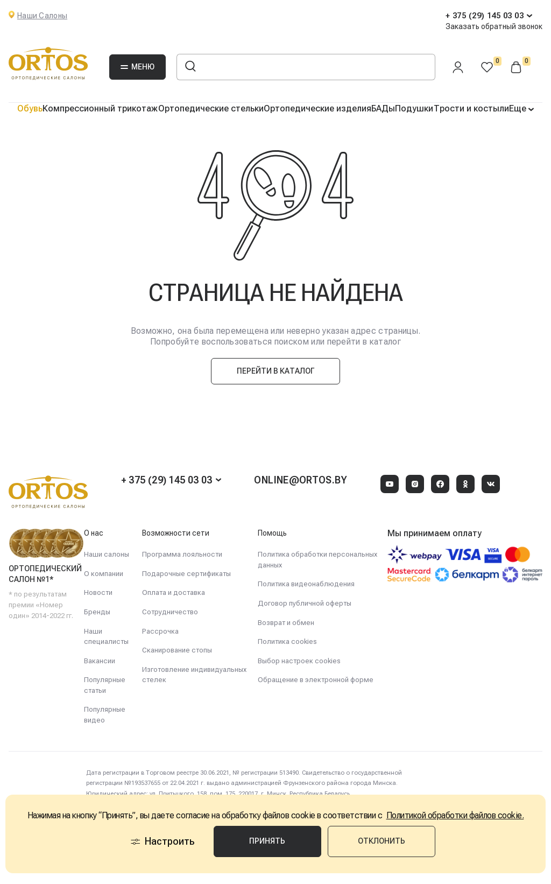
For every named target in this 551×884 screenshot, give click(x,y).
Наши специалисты (106, 636)
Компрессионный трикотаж (100, 108)
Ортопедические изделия (317, 108)
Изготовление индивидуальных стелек (194, 674)
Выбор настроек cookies (299, 661)
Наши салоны (106, 554)
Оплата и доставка (173, 592)
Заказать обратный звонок (494, 26)
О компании (103, 574)
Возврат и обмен (286, 623)
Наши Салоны (42, 15)
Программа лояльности (182, 554)
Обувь (30, 108)
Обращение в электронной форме (315, 680)
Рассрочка (160, 631)
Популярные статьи (104, 685)
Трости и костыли (471, 108)
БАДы (383, 108)
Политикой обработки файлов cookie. (455, 815)
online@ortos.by (300, 480)
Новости (98, 592)
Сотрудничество (170, 612)
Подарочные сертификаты (186, 574)
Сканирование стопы (177, 650)
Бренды (97, 612)
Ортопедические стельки (211, 108)
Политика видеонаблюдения (306, 584)
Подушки (414, 108)
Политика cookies (287, 641)
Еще (518, 108)
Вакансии (99, 661)
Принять (267, 841)
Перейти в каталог (275, 371)
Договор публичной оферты (304, 603)
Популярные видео (104, 714)
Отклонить (381, 841)
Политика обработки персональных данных (317, 559)
